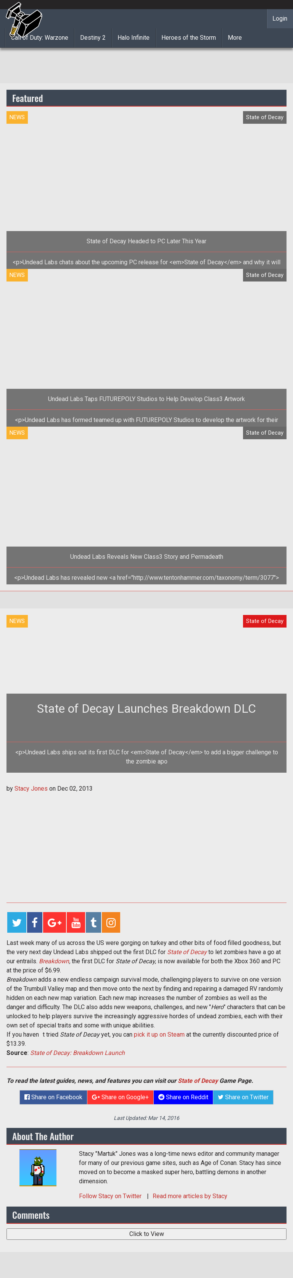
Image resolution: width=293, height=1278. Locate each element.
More (235, 37)
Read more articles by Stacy (190, 1196)
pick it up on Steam (159, 1034)
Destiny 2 (93, 37)
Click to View (146, 1234)
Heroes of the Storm (188, 37)
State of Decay (187, 952)
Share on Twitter (243, 1097)
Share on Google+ (120, 1097)
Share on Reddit (183, 1097)
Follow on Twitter (111, 1196)
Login (279, 18)
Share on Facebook (53, 1097)
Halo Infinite (134, 37)
